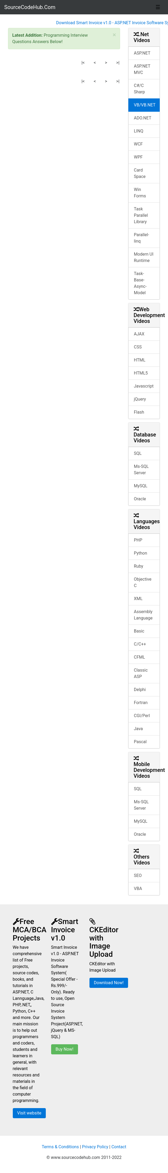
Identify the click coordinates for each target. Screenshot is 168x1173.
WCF (138, 144)
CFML (139, 657)
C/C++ (140, 644)
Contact (118, 1146)
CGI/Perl (142, 715)
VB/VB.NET (144, 104)
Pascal (140, 741)
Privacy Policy (95, 1146)
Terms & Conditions (60, 1146)
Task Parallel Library (141, 215)
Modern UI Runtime (144, 257)
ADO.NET (142, 117)
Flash (139, 412)
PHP (138, 540)
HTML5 (141, 373)
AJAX (139, 333)
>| (117, 62)
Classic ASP (141, 673)
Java (138, 728)
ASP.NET (142, 53)
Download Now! (109, 982)
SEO (138, 875)
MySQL (140, 485)
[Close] (114, 35)
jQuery (140, 399)
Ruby (138, 566)
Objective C (142, 582)
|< (83, 62)
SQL (138, 453)
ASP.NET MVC (142, 69)
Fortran (141, 702)
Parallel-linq (141, 238)
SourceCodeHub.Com (29, 7)
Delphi (140, 689)
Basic (139, 631)
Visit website (29, 1113)
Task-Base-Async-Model (140, 283)
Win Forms (140, 192)
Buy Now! (64, 1049)
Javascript (144, 386)
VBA (138, 888)
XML (138, 598)
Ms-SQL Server (141, 469)
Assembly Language (143, 615)
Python (140, 553)
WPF (138, 157)
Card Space (140, 173)
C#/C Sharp (139, 88)
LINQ (138, 131)
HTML (139, 360)
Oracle (140, 498)
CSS (138, 347)
